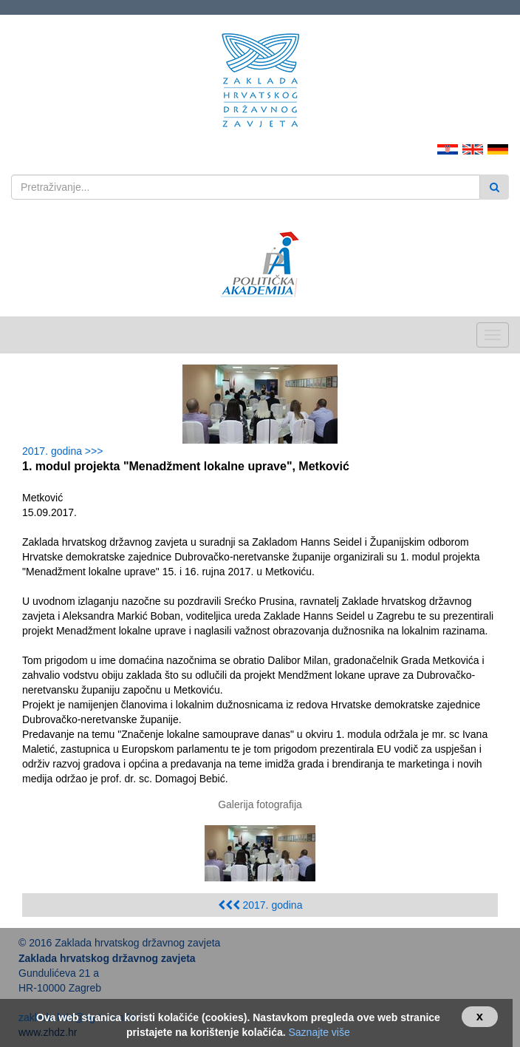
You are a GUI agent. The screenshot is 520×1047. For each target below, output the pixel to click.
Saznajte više (318, 1032)
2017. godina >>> (65, 451)
